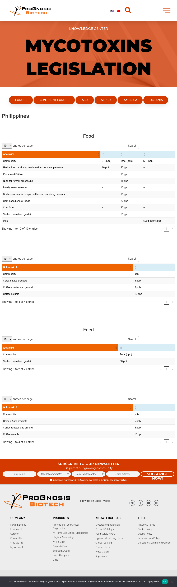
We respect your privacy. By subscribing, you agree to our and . (90, 480)
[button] (98, 154)
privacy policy (120, 480)
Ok (164, 581)
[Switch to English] (112, 11)
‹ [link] (160, 228)
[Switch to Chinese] (118, 11)
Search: (132, 145)
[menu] (166, 11)
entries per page (23, 145)
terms (107, 480)
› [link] (172, 228)
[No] (171, 581)
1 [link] (166, 228)
